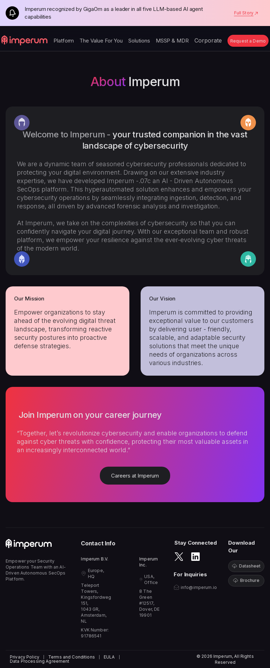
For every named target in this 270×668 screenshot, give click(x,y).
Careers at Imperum (135, 475)
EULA (109, 657)
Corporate (208, 40)
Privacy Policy (24, 657)
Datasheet (246, 566)
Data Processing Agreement (40, 661)
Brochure (246, 580)
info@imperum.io (199, 587)
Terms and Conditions (71, 657)
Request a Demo (248, 41)
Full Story (246, 13)
